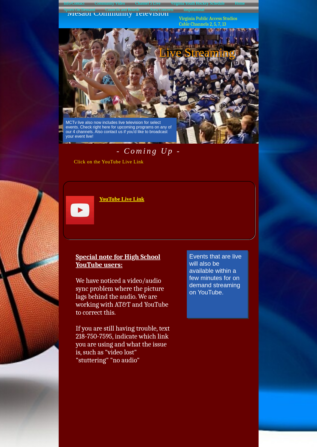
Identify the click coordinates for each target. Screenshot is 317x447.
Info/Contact (74, 3)
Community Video (110, 3)
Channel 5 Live (148, 3)
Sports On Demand (79, 9)
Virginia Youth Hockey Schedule (197, 3)
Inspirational (193, 9)
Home (240, 3)
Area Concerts (161, 9)
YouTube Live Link (121, 199)
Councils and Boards (122, 9)
